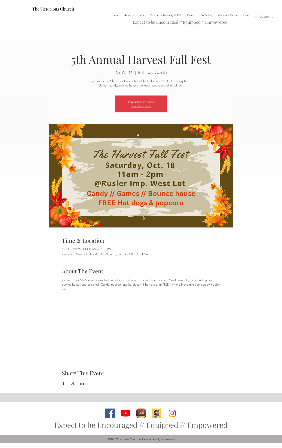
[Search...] (267, 16)
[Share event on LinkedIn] (82, 383)
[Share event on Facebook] (63, 383)
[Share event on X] (73, 383)
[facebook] (110, 413)
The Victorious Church (53, 9)
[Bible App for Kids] (156, 413)
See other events (141, 106)
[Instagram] (172, 413)
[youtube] (125, 413)
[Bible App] (141, 413)
